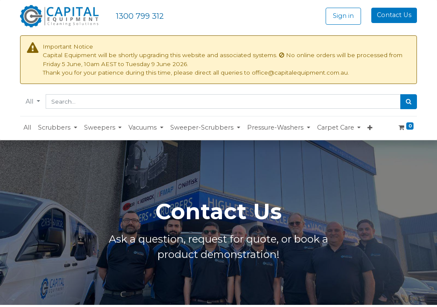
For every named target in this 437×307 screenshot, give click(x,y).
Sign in (343, 16)
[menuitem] (27, 128)
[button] (58, 128)
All (30, 101)
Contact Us (394, 15)
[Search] (408, 102)
